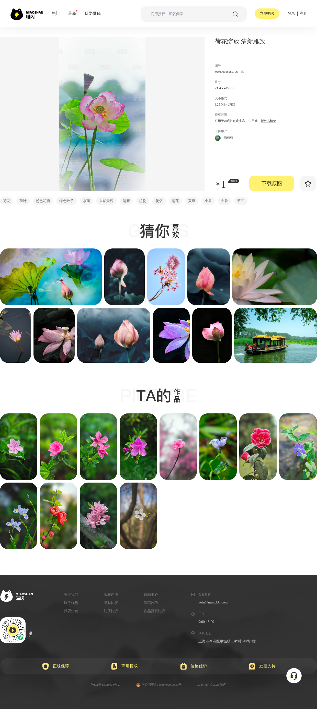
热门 (56, 13)
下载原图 (272, 183)
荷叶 (23, 201)
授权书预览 (268, 121)
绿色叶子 (66, 201)
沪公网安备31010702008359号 (159, 685)
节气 (240, 201)
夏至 (191, 201)
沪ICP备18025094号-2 (105, 684)
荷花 (6, 201)
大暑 (224, 201)
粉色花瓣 (43, 201)
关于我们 (71, 595)
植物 (142, 201)
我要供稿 (92, 13)
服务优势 (71, 603)
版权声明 (111, 595)
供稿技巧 (151, 603)
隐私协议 (111, 603)
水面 (86, 201)
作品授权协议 (154, 611)
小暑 (208, 201)
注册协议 (111, 611)
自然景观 (106, 201)
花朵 (159, 201)
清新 (126, 201)
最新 (72, 13)
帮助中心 (151, 595)
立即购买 (267, 13)
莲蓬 (175, 201)
